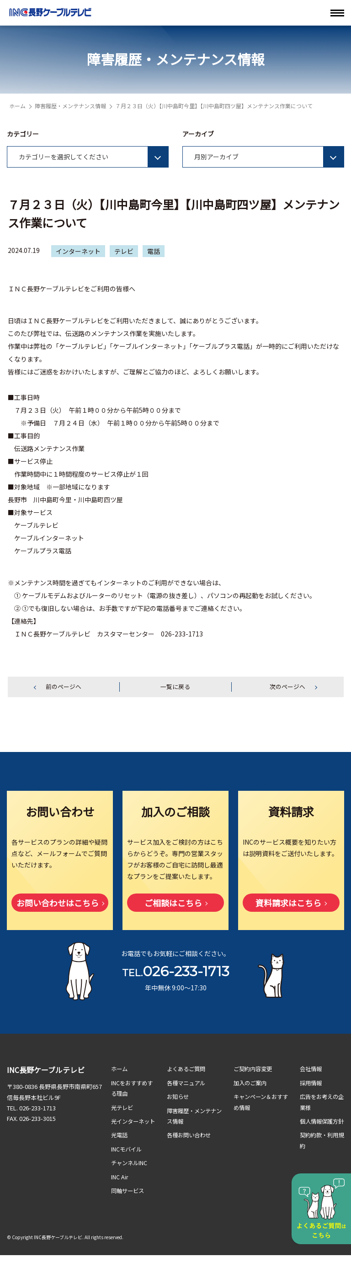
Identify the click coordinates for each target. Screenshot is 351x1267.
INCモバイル (127, 1160)
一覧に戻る (175, 687)
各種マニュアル (187, 1083)
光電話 (120, 1146)
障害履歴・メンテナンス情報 (70, 106)
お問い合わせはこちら (57, 904)
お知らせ (179, 1097)
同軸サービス (129, 1202)
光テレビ (123, 1108)
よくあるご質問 (187, 1069)
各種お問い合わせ (190, 1135)
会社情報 (312, 1069)
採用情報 (312, 1083)
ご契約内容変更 (254, 1069)
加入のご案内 (251, 1083)
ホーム (17, 106)
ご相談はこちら (173, 904)
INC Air (120, 1188)
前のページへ (63, 687)
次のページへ (287, 687)
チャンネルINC (130, 1174)
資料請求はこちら (288, 904)
